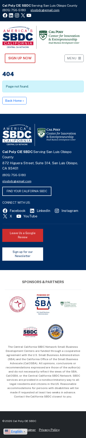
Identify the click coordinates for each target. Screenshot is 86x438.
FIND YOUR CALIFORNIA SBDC (27, 191)
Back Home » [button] (14, 100)
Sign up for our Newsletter (23, 254)
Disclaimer (28, 430)
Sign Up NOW (19, 58)
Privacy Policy (49, 430)
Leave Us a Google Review (22, 235)
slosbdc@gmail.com (45, 10)
